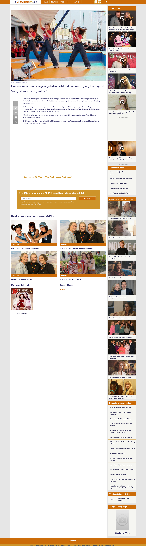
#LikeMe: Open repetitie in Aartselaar (120, 337)
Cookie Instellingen (98, 545)
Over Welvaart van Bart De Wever (120, 193)
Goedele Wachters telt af (117, 453)
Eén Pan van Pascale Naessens (119, 188)
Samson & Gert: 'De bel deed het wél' (47, 177)
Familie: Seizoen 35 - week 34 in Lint (120, 278)
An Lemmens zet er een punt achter (120, 407)
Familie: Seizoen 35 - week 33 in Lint (120, 377)
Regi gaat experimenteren (118, 474)
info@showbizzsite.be (83, 545)
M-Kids (62, 289)
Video (62, 2)
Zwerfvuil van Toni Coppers (118, 183)
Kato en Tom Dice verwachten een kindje (122, 448)
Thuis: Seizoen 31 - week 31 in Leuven (120, 238)
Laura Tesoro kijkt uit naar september (121, 465)
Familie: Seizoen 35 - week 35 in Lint (120, 218)
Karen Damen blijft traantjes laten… (120, 419)
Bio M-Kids (22, 313)
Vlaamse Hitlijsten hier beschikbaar (121, 178)
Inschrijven (87, 198)
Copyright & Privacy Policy (67, 545)
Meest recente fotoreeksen (121, 199)
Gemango (112, 545)
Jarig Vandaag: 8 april (118, 506)
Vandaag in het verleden (119, 494)
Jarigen (77, 2)
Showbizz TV (114, 8)
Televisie (54, 2)
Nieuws (45, 2)
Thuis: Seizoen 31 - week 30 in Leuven (120, 318)
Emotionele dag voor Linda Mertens (121, 437)
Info (57, 545)
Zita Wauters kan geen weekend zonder (122, 469)
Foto (69, 2)
